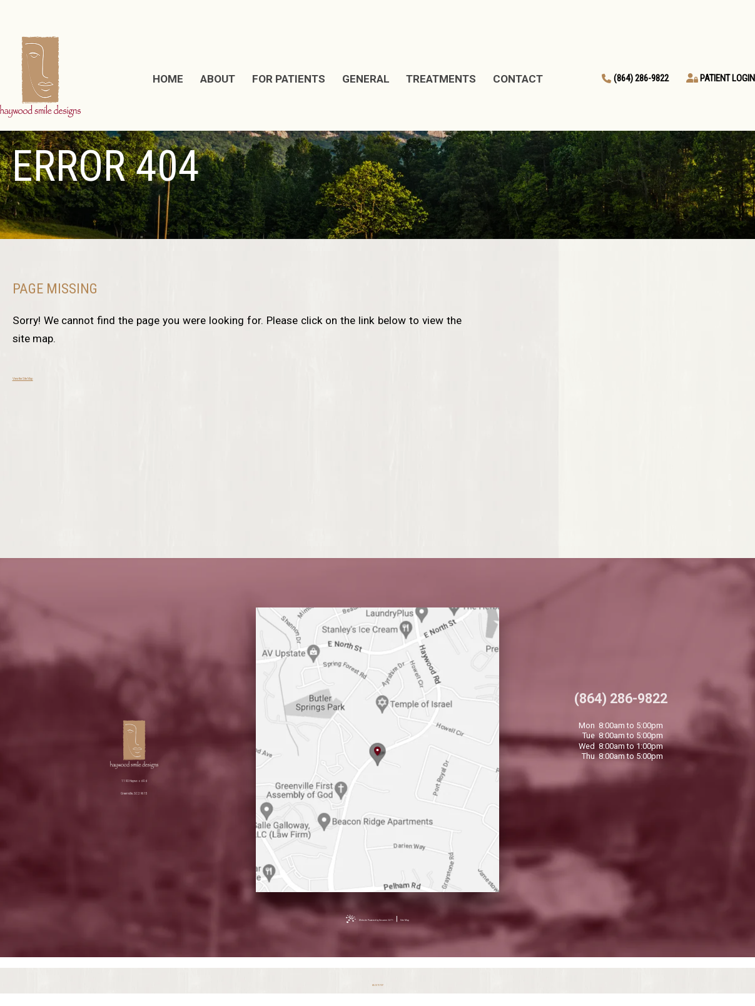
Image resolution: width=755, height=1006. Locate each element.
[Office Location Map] (377, 752)
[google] (730, 503)
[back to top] (378, 981)
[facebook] (730, 478)
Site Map (447, 918)
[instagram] (730, 528)
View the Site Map (55, 376)
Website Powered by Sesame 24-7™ (366, 918)
